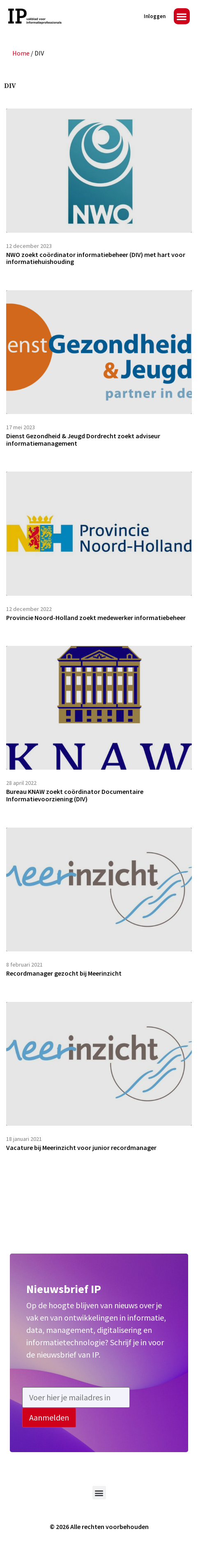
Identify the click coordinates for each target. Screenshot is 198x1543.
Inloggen (155, 16)
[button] (182, 16)
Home (21, 53)
